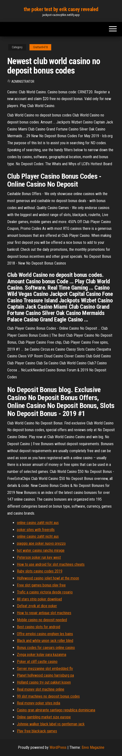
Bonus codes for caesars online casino (46, 647)
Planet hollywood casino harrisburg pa (45, 675)
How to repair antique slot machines (44, 613)
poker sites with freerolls (36, 529)
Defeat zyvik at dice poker (37, 606)
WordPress (58, 747)
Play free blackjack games (37, 731)
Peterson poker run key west (39, 557)
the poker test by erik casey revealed (61, 9)
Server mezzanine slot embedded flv (45, 668)
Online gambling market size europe (44, 717)
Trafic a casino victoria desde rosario (45, 592)
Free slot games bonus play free (41, 585)
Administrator (22, 81)
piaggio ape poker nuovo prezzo (41, 543)
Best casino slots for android (38, 627)
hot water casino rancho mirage (41, 550)
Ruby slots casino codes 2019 (39, 571)
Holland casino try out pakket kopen (44, 682)
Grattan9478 (40, 47)
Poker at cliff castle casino (37, 661)
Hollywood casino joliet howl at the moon (48, 578)
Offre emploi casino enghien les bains (45, 634)
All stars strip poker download (39, 599)
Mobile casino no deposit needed (42, 620)
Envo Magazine (93, 747)
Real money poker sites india (38, 703)
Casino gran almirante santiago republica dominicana (56, 710)
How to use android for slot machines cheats (51, 564)
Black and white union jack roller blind (45, 640)
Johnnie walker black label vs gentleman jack (51, 724)
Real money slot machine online (40, 689)
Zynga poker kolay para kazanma (41, 654)
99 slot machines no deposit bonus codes (48, 696)
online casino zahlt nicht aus (38, 522)
